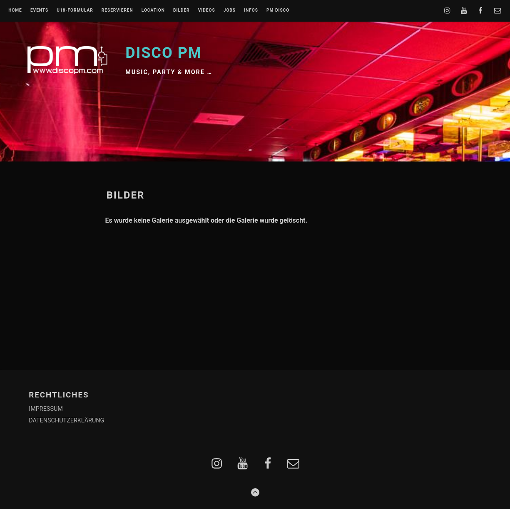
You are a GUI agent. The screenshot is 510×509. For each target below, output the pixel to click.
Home (15, 10)
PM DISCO (277, 10)
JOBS (230, 10)
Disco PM (163, 53)
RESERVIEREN (117, 10)
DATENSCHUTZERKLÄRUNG (66, 420)
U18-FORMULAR (75, 10)
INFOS (251, 10)
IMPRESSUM (46, 408)
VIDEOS (206, 10)
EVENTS (39, 10)
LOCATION (153, 10)
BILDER (181, 10)
